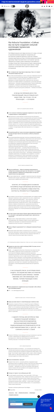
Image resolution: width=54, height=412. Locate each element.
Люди (14, 38)
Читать (10, 38)
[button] (38, 396)
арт (16, 392)
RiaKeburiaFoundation (23, 392)
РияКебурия (32, 392)
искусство (12, 392)
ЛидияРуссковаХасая (14, 394)
